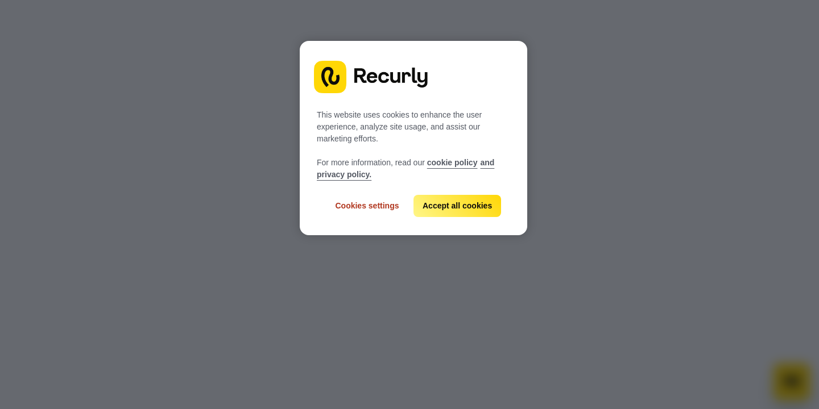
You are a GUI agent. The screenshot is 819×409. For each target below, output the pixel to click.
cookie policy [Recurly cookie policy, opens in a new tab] (452, 162)
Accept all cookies (457, 205)
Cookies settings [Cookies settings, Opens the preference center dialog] (367, 205)
